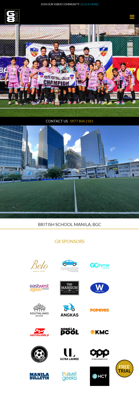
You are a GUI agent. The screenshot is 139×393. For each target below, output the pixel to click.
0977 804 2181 (81, 121)
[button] (4, 71)
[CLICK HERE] (89, 4)
